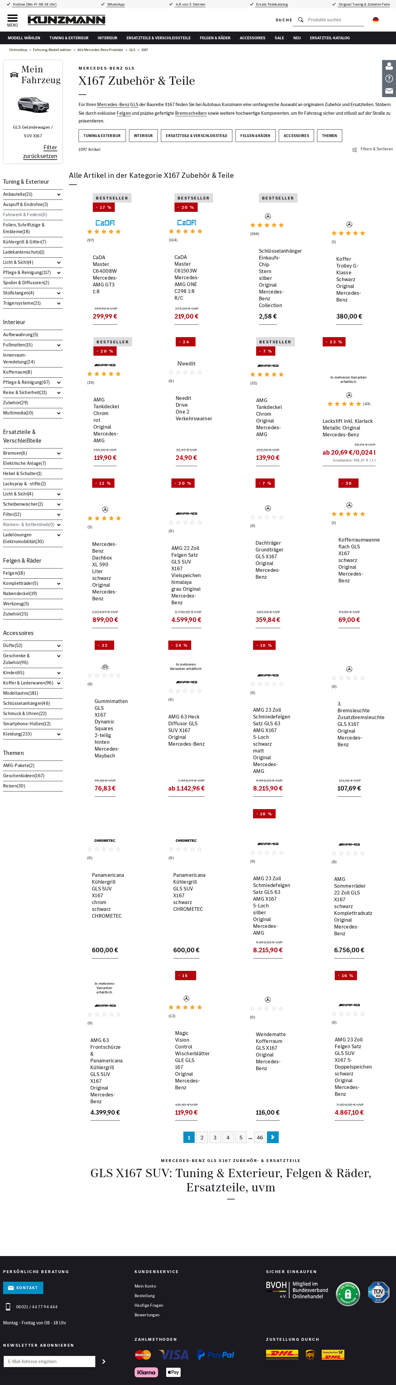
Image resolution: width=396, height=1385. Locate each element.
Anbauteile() (17, 194)
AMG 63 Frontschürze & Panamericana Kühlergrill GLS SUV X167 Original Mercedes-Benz (103, 1052)
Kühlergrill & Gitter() (24, 241)
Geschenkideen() (23, 775)
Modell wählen (24, 38)
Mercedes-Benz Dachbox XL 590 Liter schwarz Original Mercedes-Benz (103, 580)
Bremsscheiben (191, 113)
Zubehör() (15, 402)
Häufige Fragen (149, 1272)
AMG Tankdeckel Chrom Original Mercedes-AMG (265, 430)
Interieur (107, 38)
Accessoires (252, 38)
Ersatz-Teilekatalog (271, 4)
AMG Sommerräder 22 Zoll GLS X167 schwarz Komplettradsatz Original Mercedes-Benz (348, 896)
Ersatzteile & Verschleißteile (159, 38)
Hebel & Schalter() (22, 473)
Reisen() (14, 786)
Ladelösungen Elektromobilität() (23, 538)
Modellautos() (20, 693)
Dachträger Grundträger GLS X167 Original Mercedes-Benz (265, 580)
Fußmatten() (17, 344)
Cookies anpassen (158, 1372)
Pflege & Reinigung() (27, 272)
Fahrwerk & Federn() (25, 214)
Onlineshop (18, 49)
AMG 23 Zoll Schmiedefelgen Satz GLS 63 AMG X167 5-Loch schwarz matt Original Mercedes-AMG (267, 743)
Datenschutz (119, 1372)
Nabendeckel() (20, 593)
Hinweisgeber (187, 1372)
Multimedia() (18, 412)
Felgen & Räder (215, 38)
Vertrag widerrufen (265, 1372)
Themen (13, 753)
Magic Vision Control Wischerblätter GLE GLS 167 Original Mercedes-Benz (184, 1052)
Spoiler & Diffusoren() (26, 282)
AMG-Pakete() (18, 765)
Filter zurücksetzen (40, 151)
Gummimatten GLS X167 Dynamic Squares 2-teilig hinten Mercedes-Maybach (103, 740)
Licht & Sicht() (18, 262)
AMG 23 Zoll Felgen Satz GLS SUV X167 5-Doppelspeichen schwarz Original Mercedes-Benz (348, 1052)
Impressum (96, 1372)
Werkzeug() (16, 603)
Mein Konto (145, 1253)
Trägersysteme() (22, 303)
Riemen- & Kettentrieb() (28, 524)
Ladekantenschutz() (24, 252)
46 (260, 1104)
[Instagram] (388, 1374)
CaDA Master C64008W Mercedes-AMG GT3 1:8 (103, 287)
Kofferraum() (17, 372)
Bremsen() (15, 453)
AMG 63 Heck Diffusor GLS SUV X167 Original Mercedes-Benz (182, 736)
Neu (297, 38)
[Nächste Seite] (273, 1104)
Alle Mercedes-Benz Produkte (100, 49)
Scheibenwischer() (23, 504)
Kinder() (13, 672)
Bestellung (145, 1262)
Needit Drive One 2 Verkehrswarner (178, 430)
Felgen (124, 113)
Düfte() (13, 645)
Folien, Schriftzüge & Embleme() (24, 228)
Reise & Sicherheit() (25, 392)
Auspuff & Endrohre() (25, 204)
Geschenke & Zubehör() (16, 659)
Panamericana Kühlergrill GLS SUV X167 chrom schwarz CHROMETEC (103, 892)
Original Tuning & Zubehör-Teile (364, 4)
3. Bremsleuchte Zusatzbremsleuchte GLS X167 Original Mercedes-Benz (348, 740)
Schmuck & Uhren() (25, 713)
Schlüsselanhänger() (26, 703)
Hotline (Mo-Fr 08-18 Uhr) (34, 4)
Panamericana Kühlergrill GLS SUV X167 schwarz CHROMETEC (185, 892)
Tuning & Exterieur (69, 38)
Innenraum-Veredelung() (19, 358)
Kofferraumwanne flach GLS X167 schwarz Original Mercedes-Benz (347, 580)
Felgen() (14, 573)
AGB (136, 1372)
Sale (279, 38)
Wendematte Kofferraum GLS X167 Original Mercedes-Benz (267, 1048)
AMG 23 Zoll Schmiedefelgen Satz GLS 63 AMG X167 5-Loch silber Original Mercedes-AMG (267, 899)
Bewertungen (147, 1282)
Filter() (12, 514)
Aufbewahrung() (20, 334)
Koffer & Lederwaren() (28, 683)
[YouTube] (374, 1374)
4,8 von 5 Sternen (189, 4)
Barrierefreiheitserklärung (223, 1372)
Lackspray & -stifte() (24, 483)
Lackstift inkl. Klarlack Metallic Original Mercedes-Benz (344, 433)
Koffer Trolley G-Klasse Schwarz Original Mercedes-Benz (346, 290)
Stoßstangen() (18, 292)
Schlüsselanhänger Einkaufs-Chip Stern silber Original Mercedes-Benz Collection (267, 294)
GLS (132, 49)
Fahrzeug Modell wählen (52, 49)
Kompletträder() (20, 583)
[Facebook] (360, 1374)
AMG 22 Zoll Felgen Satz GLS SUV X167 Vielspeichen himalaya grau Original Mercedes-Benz (184, 587)
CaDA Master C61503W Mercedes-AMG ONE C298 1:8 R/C (184, 290)
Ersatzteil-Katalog (330, 38)
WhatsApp (115, 4)
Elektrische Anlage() (24, 463)
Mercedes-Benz (113, 104)
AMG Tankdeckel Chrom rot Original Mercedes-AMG (102, 433)
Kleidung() (17, 734)
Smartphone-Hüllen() (26, 723)
